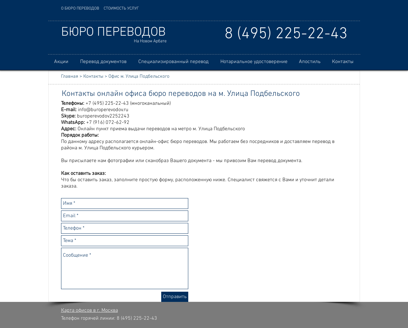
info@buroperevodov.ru (103, 110)
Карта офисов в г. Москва (89, 310)
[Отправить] (174, 297)
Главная (69, 76)
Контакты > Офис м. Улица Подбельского (126, 76)
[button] (103, 62)
